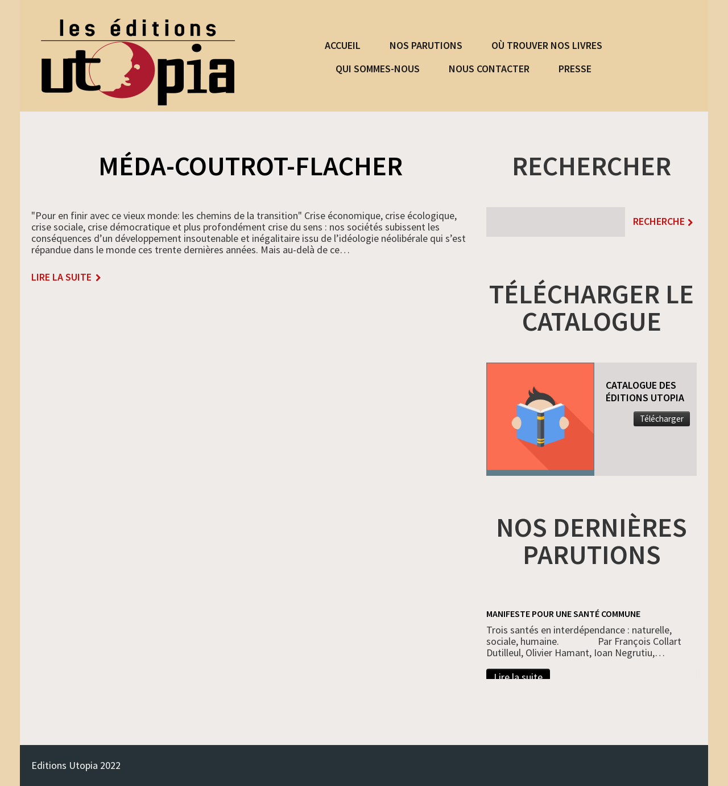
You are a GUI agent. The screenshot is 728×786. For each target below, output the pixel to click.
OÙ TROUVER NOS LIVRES (546, 45)
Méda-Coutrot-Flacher (250, 166)
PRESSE (575, 68)
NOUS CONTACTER (489, 68)
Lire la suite (518, 677)
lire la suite (61, 277)
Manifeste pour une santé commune (563, 613)
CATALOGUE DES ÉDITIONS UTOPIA (645, 391)
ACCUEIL (343, 45)
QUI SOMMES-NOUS (378, 68)
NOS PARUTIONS (426, 45)
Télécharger (662, 418)
